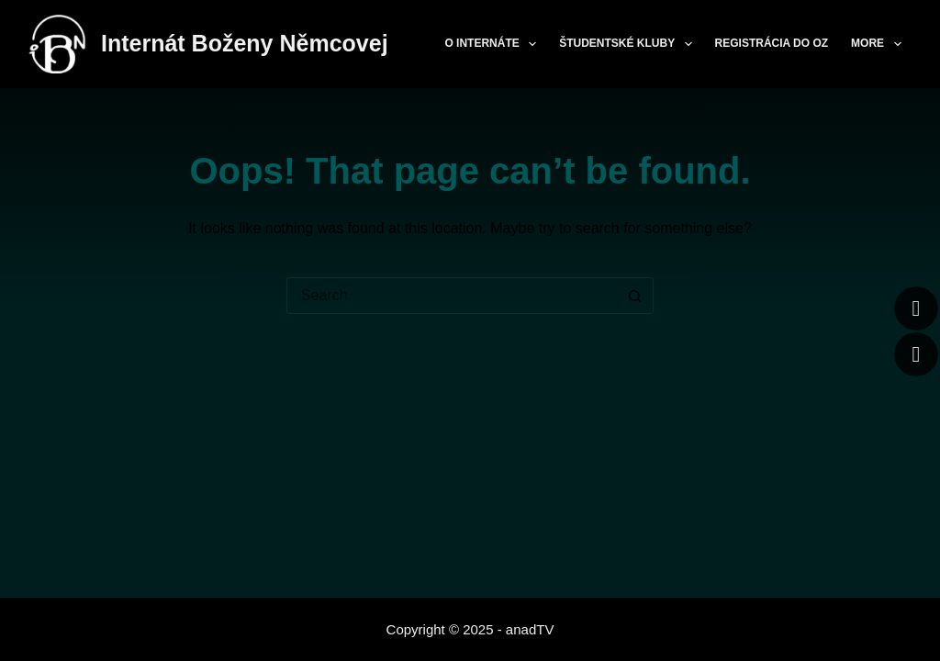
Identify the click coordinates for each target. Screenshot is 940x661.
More (879, 44)
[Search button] (635, 295)
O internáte (493, 44)
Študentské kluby (629, 44)
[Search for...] (451, 295)
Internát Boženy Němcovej (244, 43)
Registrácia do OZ (772, 43)
